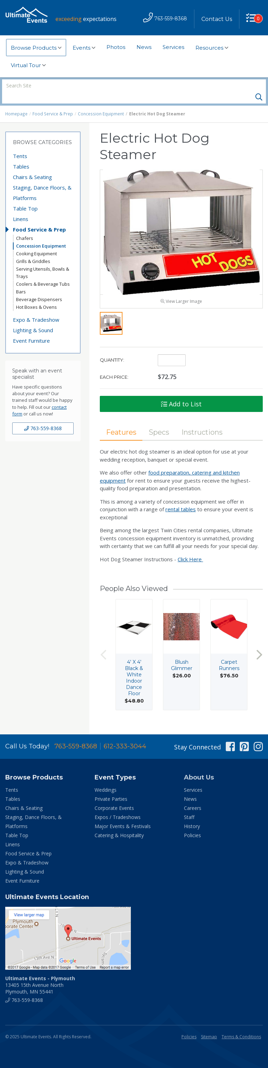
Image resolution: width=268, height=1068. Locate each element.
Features (121, 422)
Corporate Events (114, 796)
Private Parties (111, 787)
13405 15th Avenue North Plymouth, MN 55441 (40, 973)
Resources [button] (211, 47)
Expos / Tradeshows (118, 805)
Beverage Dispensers (39, 287)
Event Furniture (31, 328)
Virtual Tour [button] (28, 65)
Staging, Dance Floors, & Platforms (42, 181)
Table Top (25, 196)
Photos (115, 47)
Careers (192, 796)
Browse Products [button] (36, 47)
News (143, 47)
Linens (20, 207)
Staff (189, 805)
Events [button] (84, 47)
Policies (192, 823)
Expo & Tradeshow (36, 307)
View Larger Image (181, 291)
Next (259, 644)
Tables (21, 154)
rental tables (180, 498)
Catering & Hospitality (119, 823)
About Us (199, 765)
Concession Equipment (100, 102)
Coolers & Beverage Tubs (43, 272)
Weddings (106, 778)
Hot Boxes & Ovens (36, 295)
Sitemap (209, 1025)
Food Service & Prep (52, 102)
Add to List (181, 393)
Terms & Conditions (241, 1025)
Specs (159, 422)
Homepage (16, 102)
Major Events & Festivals (123, 814)
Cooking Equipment (36, 241)
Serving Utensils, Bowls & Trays (42, 261)
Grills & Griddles (33, 249)
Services (173, 47)
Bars (21, 280)
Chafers (24, 226)
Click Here (190, 548)
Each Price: (114, 366)
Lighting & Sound (33, 318)
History (192, 814)
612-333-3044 (125, 734)
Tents (20, 144)
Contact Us (216, 19)
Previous (103, 644)
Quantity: (112, 349)
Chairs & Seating (32, 165)
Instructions (203, 422)
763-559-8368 (43, 416)
